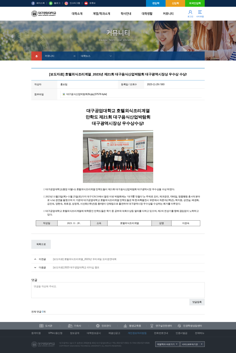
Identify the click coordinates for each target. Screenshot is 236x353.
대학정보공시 (94, 333)
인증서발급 (181, 333)
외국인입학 (195, 3)
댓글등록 (197, 302)
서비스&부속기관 (190, 344)
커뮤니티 (168, 13)
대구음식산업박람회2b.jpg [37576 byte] (86, 94)
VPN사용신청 (55, 333)
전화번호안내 (161, 333)
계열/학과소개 (101, 13)
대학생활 (147, 13)
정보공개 (74, 333)
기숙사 (77, 325)
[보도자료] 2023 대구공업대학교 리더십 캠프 (76, 267)
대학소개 (77, 13)
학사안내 (126, 13)
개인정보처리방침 (137, 333)
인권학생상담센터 (192, 325)
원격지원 (36, 333)
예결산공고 (114, 333)
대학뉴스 (85, 56)
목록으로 (41, 244)
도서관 (48, 325)
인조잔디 (106, 325)
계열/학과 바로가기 (165, 344)
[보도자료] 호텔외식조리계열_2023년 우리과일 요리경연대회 (84, 259)
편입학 (155, 3)
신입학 (175, 3)
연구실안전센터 (164, 325)
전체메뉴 (199, 333)
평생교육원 (135, 325)
